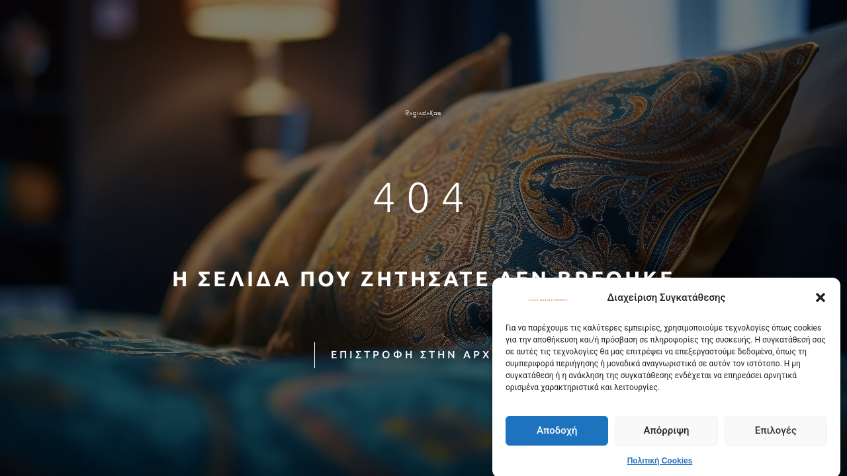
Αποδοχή (557, 434)
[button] (820, 301)
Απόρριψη (666, 434)
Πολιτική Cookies (660, 464)
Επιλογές (776, 434)
